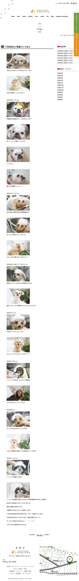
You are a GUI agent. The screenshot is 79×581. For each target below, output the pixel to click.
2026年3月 (60, 78)
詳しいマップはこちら (47, 550)
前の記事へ (32, 534)
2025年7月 (60, 97)
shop (18, 16)
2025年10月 (60, 90)
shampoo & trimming (62, 16)
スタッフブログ (26, 573)
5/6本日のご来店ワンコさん (65, 60)
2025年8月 (60, 94)
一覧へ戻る (39, 535)
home (13, 16)
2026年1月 (60, 82)
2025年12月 (60, 85)
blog (52, 16)
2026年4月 (60, 75)
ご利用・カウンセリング (12, 566)
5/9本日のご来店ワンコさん (65, 53)
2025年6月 (60, 99)
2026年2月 (60, 80)
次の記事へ (47, 534)
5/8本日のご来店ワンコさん (65, 55)
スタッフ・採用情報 (15, 573)
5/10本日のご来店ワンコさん (65, 50)
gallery (31, 16)
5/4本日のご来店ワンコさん (65, 62)
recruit (42, 16)
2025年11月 (60, 87)
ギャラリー (20, 571)
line (48, 16)
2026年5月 (60, 73)
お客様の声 (12, 571)
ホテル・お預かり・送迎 (20, 568)
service (24, 16)
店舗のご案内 (27, 571)
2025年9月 (60, 92)
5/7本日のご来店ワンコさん (65, 58)
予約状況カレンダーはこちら (76, 22)
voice (36, 16)
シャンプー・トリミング (27, 566)
